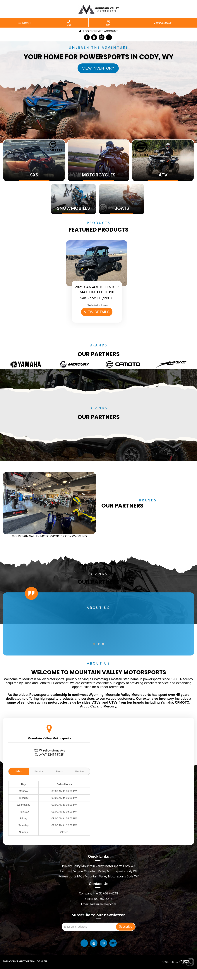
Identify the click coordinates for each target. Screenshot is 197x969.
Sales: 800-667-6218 (98, 899)
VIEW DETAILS (97, 312)
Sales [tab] (18, 771)
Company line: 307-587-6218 (98, 893)
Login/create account (98, 31)
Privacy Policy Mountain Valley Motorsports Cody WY (98, 866)
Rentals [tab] (80, 771)
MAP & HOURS (163, 23)
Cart (108, 23)
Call (69, 23)
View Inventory (98, 68)
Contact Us (98, 884)
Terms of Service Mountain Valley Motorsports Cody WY (99, 871)
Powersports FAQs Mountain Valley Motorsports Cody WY (98, 876)
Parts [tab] (59, 771)
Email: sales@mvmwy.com (98, 904)
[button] (94, 644)
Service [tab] (39, 771)
